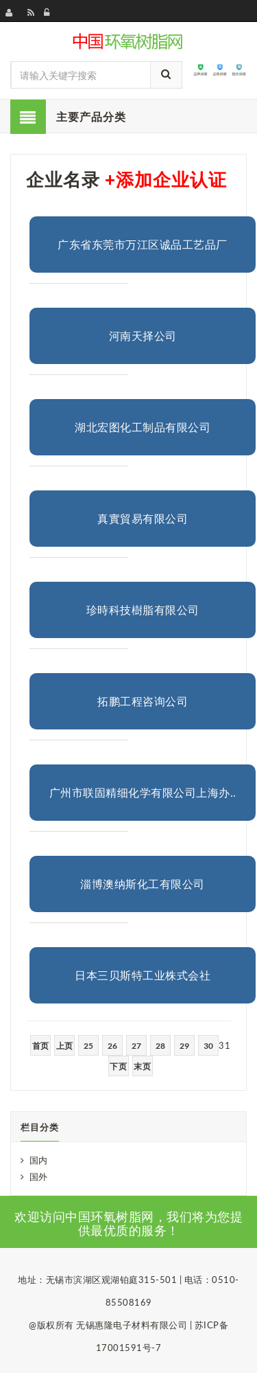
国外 (38, 1176)
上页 (64, 1046)
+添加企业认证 (166, 179)
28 (161, 1046)
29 (185, 1046)
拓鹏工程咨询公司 (142, 700)
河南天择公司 (143, 335)
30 (209, 1046)
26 (113, 1046)
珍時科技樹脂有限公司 (142, 609)
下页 (118, 1066)
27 (137, 1046)
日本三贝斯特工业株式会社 (142, 974)
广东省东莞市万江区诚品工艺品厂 (143, 244)
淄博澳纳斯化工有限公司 (142, 883)
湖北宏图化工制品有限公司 (142, 426)
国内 (38, 1160)
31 (224, 1045)
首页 (40, 1046)
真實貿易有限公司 (142, 518)
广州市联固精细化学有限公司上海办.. (142, 792)
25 (89, 1046)
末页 (142, 1066)
